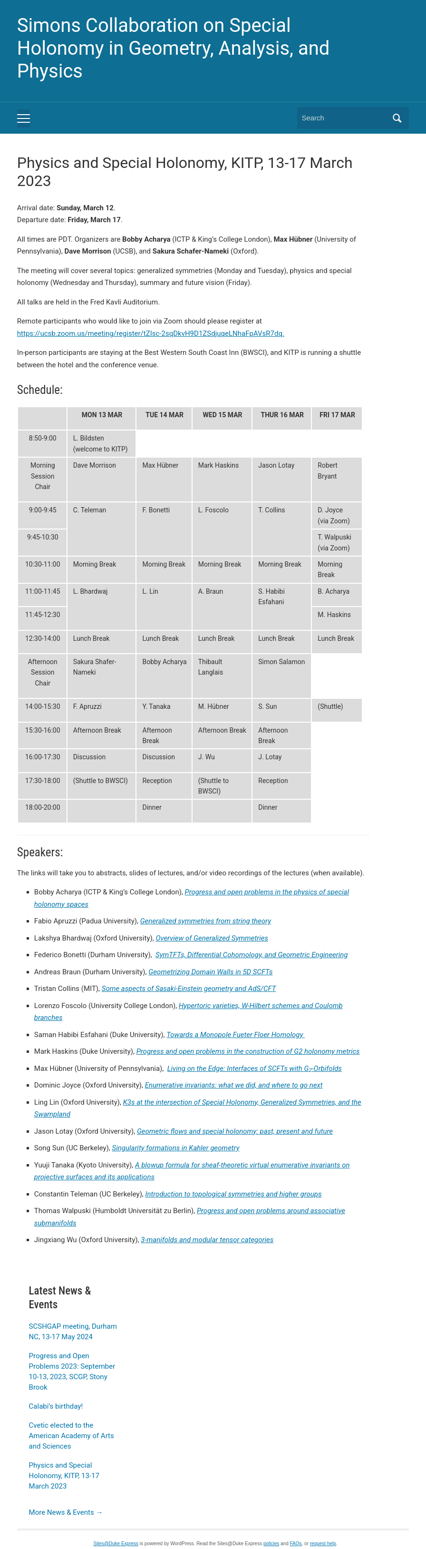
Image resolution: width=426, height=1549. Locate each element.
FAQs (296, 1543)
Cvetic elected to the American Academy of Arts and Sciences (71, 1436)
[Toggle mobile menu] (23, 118)
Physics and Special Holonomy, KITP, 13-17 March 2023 (64, 1475)
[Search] (344, 117)
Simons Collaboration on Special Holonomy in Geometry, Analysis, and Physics (173, 48)
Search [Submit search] (397, 117)
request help (323, 1543)
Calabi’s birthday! (56, 1406)
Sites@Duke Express (115, 1543)
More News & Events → (66, 1512)
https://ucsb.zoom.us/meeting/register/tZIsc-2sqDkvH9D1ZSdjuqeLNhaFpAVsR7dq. (150, 333)
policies (271, 1543)
